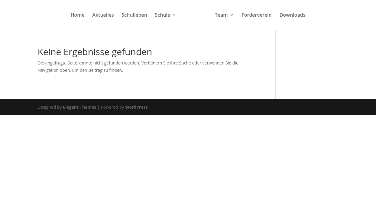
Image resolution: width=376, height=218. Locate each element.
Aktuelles (103, 15)
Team (221, 15)
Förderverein (256, 15)
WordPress (136, 107)
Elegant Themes (79, 107)
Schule (162, 15)
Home (77, 15)
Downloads (293, 15)
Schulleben (134, 15)
